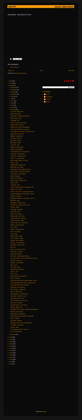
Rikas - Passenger (15, 176)
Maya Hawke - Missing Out (17, 269)
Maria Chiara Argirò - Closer (17, 298)
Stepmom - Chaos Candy (16, 147)
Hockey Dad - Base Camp (17, 134)
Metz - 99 (12, 247)
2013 (10, 359)
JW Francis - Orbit (15, 185)
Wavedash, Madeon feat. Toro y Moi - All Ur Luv (22, 198)
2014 (10, 357)
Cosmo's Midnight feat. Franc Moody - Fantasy (22, 194)
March (12, 107)
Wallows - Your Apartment (17, 229)
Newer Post (11, 70)
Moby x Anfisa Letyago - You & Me (19, 160)
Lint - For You (13, 274)
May (12, 103)
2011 (10, 364)
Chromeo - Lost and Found (17, 242)
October (13, 92)
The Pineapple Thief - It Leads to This (20, 151)
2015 (10, 355)
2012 (10, 361)
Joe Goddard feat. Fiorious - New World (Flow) (22, 131)
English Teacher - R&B (16, 236)
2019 (10, 346)
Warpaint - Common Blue (16, 262)
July (12, 98)
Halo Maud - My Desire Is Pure (18, 296)
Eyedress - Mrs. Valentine (17, 240)
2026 (10, 81)
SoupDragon (49, 96)
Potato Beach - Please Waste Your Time (20, 169)
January (13, 334)
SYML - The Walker (15, 231)
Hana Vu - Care (14, 271)
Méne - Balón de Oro (15, 114)
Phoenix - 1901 (14, 162)
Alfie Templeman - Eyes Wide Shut (19, 294)
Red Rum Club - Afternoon (17, 125)
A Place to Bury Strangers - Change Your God (22, 187)
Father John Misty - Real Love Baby (19, 285)
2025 (10, 83)
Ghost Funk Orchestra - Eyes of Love (19, 129)
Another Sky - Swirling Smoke (18, 156)
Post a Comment (14, 67)
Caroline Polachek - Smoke (17, 220)
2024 (10, 85)
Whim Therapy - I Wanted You (18, 289)
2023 (10, 337)
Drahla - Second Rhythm (16, 149)
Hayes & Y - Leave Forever (17, 158)
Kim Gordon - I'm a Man (16, 251)
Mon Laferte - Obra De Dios (17, 245)
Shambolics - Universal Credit (18, 202)
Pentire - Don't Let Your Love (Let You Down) (21, 191)
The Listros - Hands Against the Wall (19, 256)
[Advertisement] (20, 387)
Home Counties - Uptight (16, 238)
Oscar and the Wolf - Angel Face (18, 276)
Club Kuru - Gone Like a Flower (18, 122)
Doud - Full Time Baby (16, 214)
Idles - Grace (13, 265)
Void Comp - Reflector (16, 254)
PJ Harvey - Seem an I (16, 138)
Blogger (44, 411)
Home (41, 70)
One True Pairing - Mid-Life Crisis (18, 300)
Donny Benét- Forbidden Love (18, 165)
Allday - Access (14, 182)
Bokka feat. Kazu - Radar (16, 167)
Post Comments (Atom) (21, 73)
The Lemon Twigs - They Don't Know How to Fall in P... (24, 258)
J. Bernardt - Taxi (14, 120)
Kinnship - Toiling (14, 207)
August (13, 96)
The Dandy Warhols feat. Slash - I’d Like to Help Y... (23, 282)
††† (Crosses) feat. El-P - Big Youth (19, 329)
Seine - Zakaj (13, 234)
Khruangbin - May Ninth (16, 209)
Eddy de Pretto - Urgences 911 (18, 180)
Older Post (71, 70)
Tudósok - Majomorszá (16, 307)
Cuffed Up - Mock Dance (16, 178)
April (12, 105)
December (13, 87)
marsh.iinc (48, 99)
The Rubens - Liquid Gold (17, 325)
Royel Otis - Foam (15, 200)
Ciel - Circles (13, 227)
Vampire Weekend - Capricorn (18, 218)
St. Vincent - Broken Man (16, 111)
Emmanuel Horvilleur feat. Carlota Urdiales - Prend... (23, 280)
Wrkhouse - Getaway (15, 196)
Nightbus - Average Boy (16, 136)
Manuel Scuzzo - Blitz (15, 118)
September (14, 94)
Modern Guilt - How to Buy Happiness (20, 127)
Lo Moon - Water (14, 327)
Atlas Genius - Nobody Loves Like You (20, 205)
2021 (10, 341)
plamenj (48, 101)
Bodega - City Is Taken (16, 189)
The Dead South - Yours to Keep (18, 305)
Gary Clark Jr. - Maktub (16, 302)
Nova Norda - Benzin (15, 140)
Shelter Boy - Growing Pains (17, 154)
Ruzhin (47, 94)
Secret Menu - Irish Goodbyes (18, 174)
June (12, 100)
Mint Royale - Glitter (15, 142)
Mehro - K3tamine (15, 318)
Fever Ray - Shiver (15, 267)
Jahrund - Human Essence (17, 225)
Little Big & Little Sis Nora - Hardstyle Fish (21, 322)
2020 (10, 344)
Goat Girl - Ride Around (16, 291)
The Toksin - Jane (15, 145)
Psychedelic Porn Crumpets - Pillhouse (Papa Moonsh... (24, 309)
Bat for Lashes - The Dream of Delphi (19, 171)
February (13, 109)
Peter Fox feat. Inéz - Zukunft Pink (19, 222)
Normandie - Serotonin (16, 320)
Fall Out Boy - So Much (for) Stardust (19, 116)
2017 (10, 350)
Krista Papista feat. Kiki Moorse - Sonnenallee (22, 316)
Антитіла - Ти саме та (16, 260)
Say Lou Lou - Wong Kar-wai (17, 249)
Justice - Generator (15, 278)
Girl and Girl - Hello (15, 211)
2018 (10, 348)
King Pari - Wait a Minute (16, 311)
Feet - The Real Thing (16, 331)
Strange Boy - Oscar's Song (17, 287)
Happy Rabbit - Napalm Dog (17, 314)
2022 (10, 339)
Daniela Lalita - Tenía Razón (17, 216)
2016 (10, 352)
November (13, 89)
